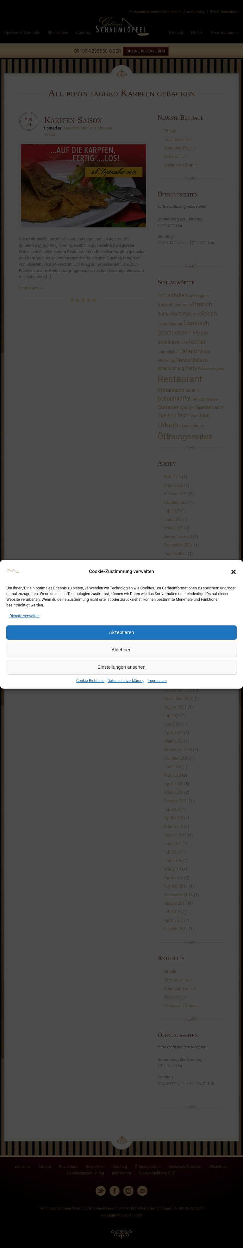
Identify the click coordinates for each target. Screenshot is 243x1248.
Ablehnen (121, 649)
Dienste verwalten (24, 616)
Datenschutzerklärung (126, 680)
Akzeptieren (121, 632)
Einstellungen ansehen (121, 667)
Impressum (157, 680)
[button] (233, 572)
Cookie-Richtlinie (90, 680)
